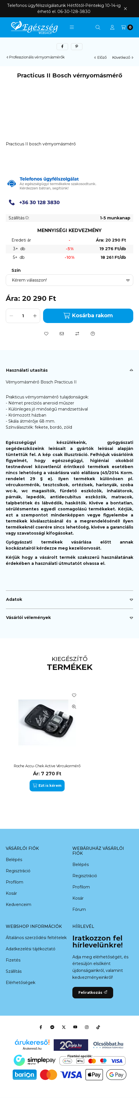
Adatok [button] (14, 599)
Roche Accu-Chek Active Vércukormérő (47, 766)
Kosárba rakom (88, 315)
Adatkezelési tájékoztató (30, 948)
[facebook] (62, 46)
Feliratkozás (92, 992)
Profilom (14, 882)
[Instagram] (86, 1027)
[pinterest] (76, 46)
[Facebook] (41, 1027)
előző (100, 57)
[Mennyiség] (23, 316)
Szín (16, 270)
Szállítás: (19, 218)
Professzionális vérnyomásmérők (37, 57)
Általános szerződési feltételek (36, 937)
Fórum (79, 909)
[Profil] (112, 27)
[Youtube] (75, 1027)
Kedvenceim (18, 904)
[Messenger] (52, 1027)
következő (122, 57)
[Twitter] (64, 1027)
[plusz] (34, 316)
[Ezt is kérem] (47, 785)
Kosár (11, 893)
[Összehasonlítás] (77, 334)
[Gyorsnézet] (74, 707)
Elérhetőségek (20, 982)
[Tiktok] (98, 1027)
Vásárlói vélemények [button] (28, 617)
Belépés (14, 859)
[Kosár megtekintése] (127, 27)
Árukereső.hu (32, 1048)
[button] (72, 27)
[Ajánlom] (62, 334)
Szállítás (14, 971)
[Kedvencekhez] (46, 334)
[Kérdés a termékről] (93, 334)
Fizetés (13, 960)
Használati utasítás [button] (27, 370)
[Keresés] (98, 27)
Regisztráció (18, 870)
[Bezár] (125, 8)
